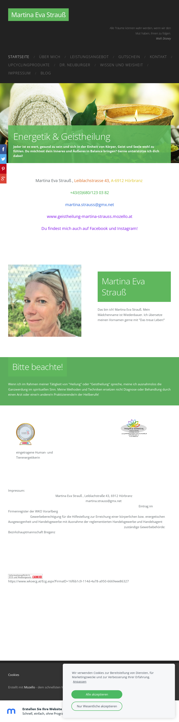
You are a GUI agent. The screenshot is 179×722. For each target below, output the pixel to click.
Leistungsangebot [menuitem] (89, 56)
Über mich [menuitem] (49, 56)
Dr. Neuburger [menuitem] (75, 64)
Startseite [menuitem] (18, 56)
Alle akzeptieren (97, 694)
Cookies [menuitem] (13, 675)
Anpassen (79, 681)
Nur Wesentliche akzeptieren (97, 706)
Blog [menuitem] (46, 73)
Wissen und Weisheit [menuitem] (121, 64)
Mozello (29, 687)
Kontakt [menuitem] (158, 56)
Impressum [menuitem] (19, 73)
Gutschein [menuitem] (129, 56)
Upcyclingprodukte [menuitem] (29, 64)
